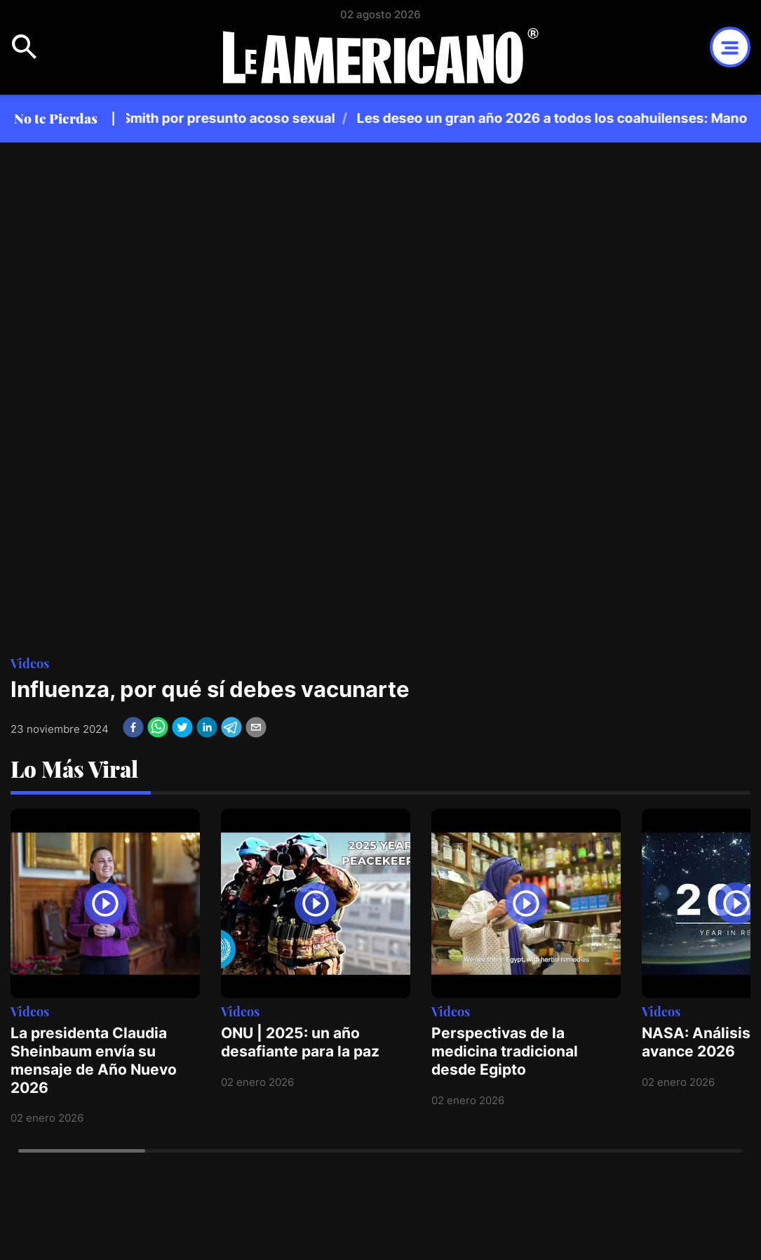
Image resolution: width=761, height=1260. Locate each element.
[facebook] (133, 727)
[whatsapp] (157, 727)
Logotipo (381, 55)
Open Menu (25, 47)
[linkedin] (206, 727)
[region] (441, 118)
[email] (256, 727)
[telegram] (231, 727)
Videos (30, 663)
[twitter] (182, 727)
